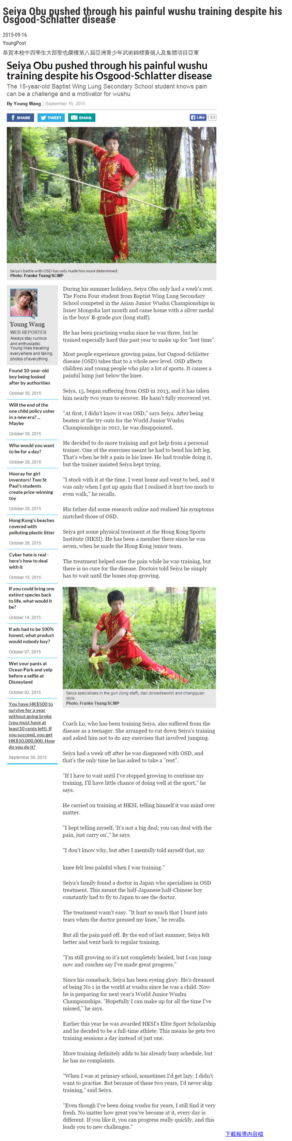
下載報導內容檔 (244, 1134)
